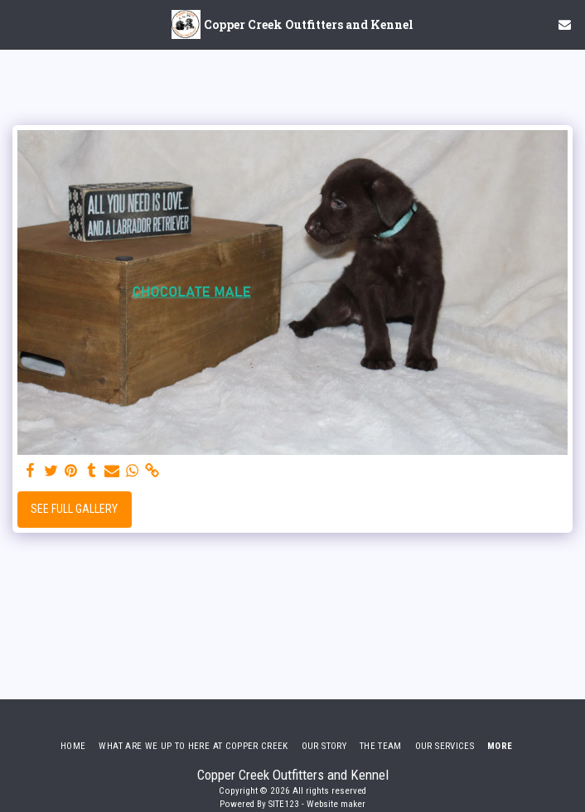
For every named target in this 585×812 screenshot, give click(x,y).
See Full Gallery (74, 508)
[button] (18, 24)
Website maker (336, 804)
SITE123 (283, 804)
